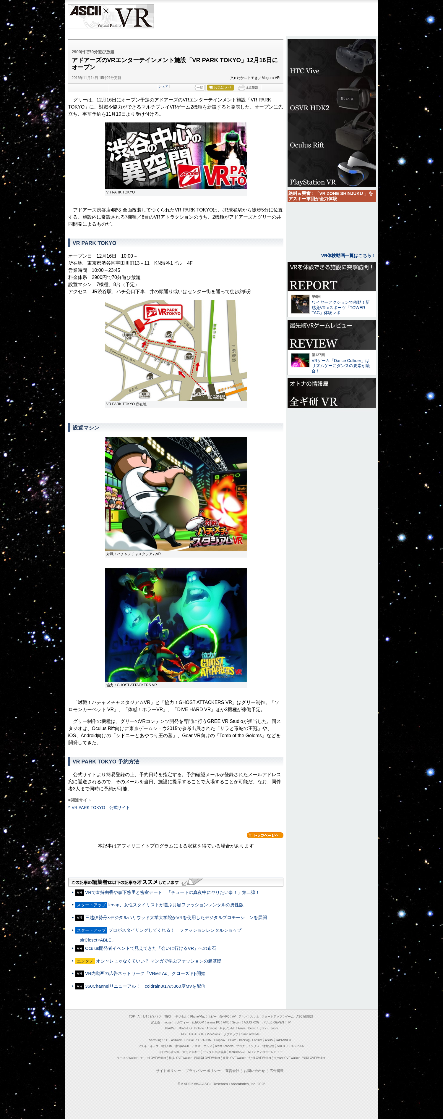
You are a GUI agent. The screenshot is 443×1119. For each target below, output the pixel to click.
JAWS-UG (185, 1028)
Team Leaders (224, 1046)
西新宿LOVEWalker (207, 1058)
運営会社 (232, 1071)
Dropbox (219, 1040)
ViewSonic (214, 1034)
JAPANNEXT (284, 1040)
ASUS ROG (251, 1022)
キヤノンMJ (227, 1028)
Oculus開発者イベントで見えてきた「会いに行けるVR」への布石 (150, 948)
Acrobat (212, 1028)
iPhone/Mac (197, 1016)
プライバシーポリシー (203, 1071)
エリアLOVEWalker (153, 1058)
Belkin (252, 1028)
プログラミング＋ (248, 1046)
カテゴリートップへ (265, 835)
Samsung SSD (158, 1040)
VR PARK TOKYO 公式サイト (101, 807)
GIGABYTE (196, 1034)
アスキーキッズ (148, 1046)
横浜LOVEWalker (180, 1058)
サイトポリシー (168, 1071)
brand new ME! (251, 1034)
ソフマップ (230, 1034)
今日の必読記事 (169, 1052)
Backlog (244, 1040)
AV (234, 1016)
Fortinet (257, 1040)
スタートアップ (272, 1016)
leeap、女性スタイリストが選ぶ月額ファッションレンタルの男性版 (176, 904)
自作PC (224, 1016)
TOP (132, 1016)
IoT (145, 1016)
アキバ (242, 1016)
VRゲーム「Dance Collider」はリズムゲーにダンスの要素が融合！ (340, 365)
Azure (242, 1028)
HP (289, 1022)
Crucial (189, 1040)
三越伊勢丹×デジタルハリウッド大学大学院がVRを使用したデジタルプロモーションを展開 (176, 917)
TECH (168, 1016)
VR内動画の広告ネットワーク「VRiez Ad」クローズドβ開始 (145, 973)
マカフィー (181, 1022)
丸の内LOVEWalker (287, 1058)
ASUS (269, 1040)
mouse (167, 1022)
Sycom (236, 1022)
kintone (199, 1028)
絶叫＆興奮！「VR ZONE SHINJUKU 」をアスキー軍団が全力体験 (330, 196)
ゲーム (289, 1016)
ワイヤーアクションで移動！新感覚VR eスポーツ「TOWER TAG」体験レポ (341, 307)
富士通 (155, 1022)
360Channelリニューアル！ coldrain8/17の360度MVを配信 (145, 986)
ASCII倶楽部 (304, 1016)
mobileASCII (237, 1052)
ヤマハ (263, 1028)
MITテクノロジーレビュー (265, 1052)
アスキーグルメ (202, 1046)
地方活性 (268, 1046)
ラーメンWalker (127, 1058)
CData (232, 1040)
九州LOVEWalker (259, 1058)
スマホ (254, 1016)
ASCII (85, 16)
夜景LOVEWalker (234, 1058)
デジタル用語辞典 (214, 1052)
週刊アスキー (191, 1052)
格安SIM (167, 1046)
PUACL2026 (296, 1046)
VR (128, 16)
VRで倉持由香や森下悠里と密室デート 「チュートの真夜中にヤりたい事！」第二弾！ (172, 892)
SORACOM (204, 1040)
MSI (183, 1034)
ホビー (212, 1016)
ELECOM (198, 1022)
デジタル (181, 1016)
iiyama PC (213, 1022)
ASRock (176, 1040)
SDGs (281, 1046)
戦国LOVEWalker (313, 1058)
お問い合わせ (254, 1071)
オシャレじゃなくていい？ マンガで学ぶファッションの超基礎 (158, 960)
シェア (163, 86)
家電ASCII (182, 1046)
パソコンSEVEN (273, 1022)
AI (138, 1016)
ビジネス (156, 1016)
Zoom (274, 1028)
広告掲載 (277, 1071)
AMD (226, 1022)
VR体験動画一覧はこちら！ (348, 255)
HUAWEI (170, 1028)
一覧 (200, 87)
